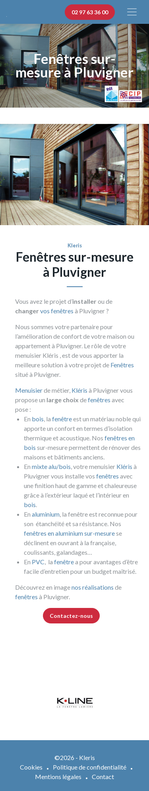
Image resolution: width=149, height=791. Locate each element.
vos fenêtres (57, 310)
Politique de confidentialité (89, 767)
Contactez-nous (71, 615)
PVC (38, 561)
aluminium (46, 514)
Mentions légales (58, 776)
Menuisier (29, 390)
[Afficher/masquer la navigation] (132, 11)
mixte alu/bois (51, 466)
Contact (103, 776)
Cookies (31, 767)
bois (38, 419)
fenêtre (62, 419)
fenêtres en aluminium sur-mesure (69, 533)
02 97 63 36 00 (90, 12)
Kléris (79, 390)
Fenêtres (122, 364)
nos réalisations (93, 587)
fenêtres (99, 399)
